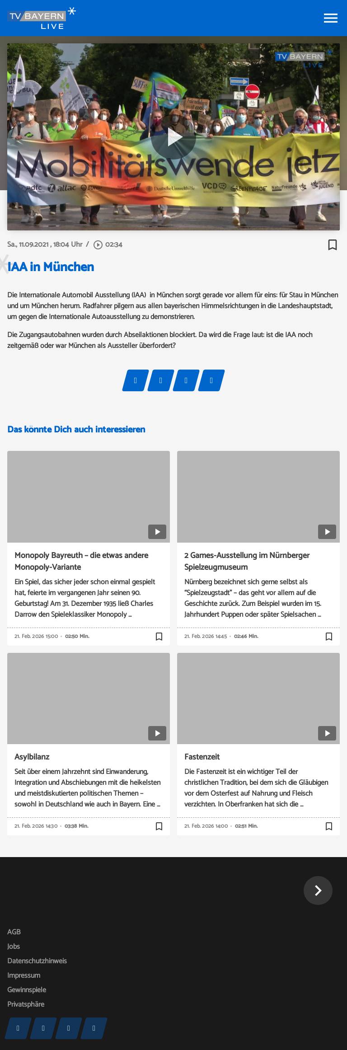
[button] (318, 890)
